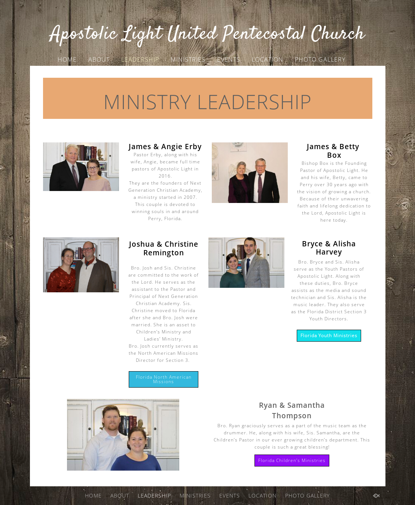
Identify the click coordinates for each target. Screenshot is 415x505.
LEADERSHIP (140, 59)
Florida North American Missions (164, 379)
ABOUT (99, 59)
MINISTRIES (188, 59)
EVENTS (228, 59)
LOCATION (267, 59)
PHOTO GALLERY (320, 59)
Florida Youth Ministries (328, 335)
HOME (67, 59)
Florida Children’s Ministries (292, 460)
